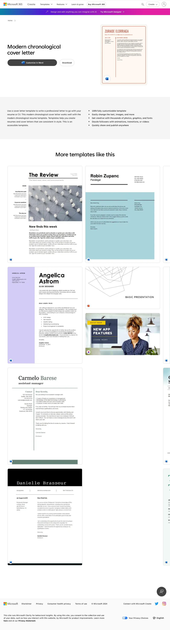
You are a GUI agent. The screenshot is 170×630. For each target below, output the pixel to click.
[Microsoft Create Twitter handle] (156, 603)
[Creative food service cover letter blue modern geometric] (135, 197)
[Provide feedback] (161, 591)
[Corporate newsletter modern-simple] (32, 197)
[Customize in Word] (32, 62)
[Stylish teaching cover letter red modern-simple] (83, 399)
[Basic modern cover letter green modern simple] (32, 332)
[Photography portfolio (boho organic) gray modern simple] (135, 501)
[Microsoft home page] (11, 603)
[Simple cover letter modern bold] (32, 399)
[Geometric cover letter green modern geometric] (135, 399)
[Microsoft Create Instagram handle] (164, 603)
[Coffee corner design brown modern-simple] (83, 449)
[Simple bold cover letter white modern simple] (83, 264)
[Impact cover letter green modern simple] (32, 466)
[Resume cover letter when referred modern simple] (83, 197)
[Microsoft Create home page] (31, 4)
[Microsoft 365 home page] (13, 4)
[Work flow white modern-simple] (135, 459)
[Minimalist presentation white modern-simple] (32, 516)
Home (10, 20)
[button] (153, 4)
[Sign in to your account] (164, 4)
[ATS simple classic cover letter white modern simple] (135, 264)
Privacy (39, 603)
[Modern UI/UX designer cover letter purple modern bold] (32, 264)
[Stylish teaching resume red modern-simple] (135, 551)
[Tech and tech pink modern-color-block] (83, 547)
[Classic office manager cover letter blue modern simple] (83, 332)
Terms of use (81, 603)
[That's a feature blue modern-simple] (32, 547)
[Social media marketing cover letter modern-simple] (83, 498)
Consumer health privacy (59, 603)
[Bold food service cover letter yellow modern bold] (135, 332)
